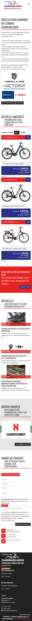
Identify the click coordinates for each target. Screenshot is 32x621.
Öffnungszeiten (8, 103)
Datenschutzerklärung (8, 520)
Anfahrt (19, 103)
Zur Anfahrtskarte (25, 614)
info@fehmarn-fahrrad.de (13, 540)
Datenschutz (17, 619)
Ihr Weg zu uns (25, 287)
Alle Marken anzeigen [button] (23, 444)
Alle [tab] (16, 132)
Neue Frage (4, 505)
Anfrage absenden (23, 524)
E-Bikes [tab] (23, 132)
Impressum (26, 619)
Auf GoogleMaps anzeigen (10, 474)
